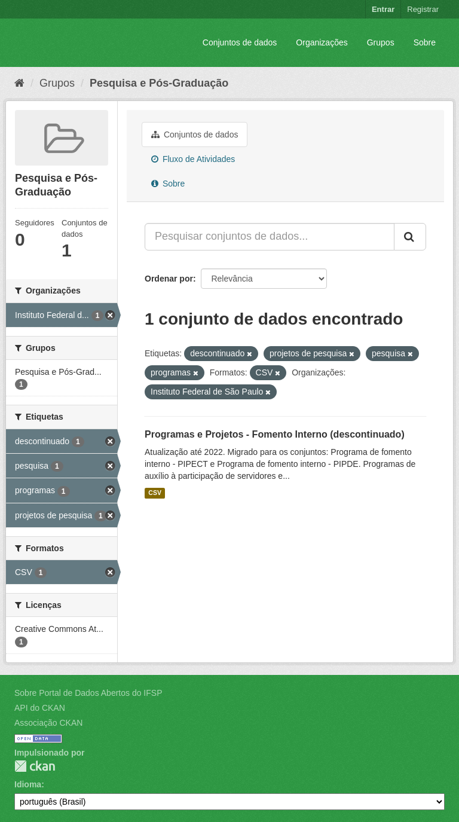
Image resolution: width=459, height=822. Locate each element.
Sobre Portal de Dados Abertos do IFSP (88, 693)
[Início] (19, 83)
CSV (154, 493)
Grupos (380, 42)
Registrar (423, 9)
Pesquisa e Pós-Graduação (159, 83)
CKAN (34, 766)
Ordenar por (169, 278)
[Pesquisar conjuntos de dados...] (269, 236)
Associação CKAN (48, 723)
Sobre (425, 42)
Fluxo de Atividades (193, 159)
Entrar (383, 9)
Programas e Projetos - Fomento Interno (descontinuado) (275, 434)
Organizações (321, 42)
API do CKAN (39, 708)
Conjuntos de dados (240, 42)
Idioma (27, 784)
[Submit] (410, 236)
